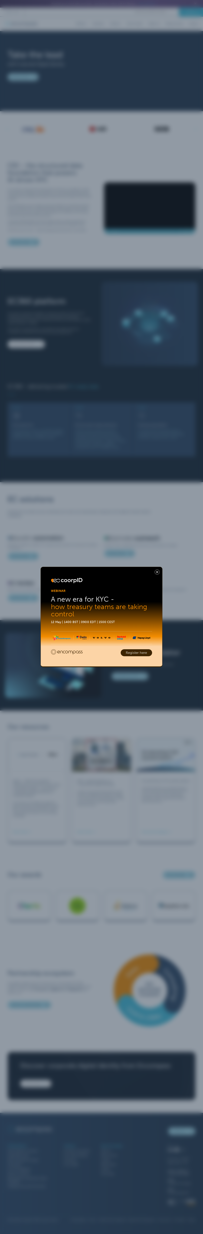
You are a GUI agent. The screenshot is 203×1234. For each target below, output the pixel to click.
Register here (136, 653)
